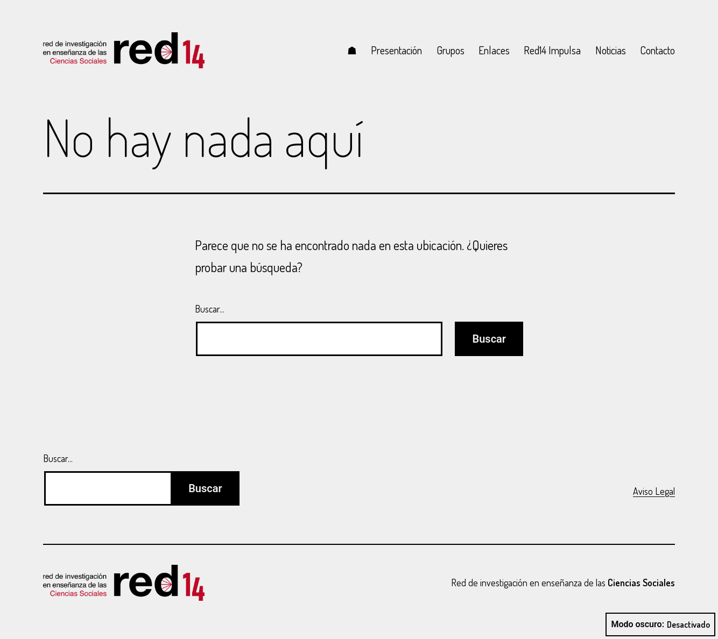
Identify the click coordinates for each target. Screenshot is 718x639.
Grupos (450, 50)
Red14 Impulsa (552, 50)
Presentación (396, 50)
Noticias (610, 50)
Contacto (657, 50)
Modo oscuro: (660, 624)
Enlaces (494, 50)
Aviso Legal (654, 491)
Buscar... (209, 309)
